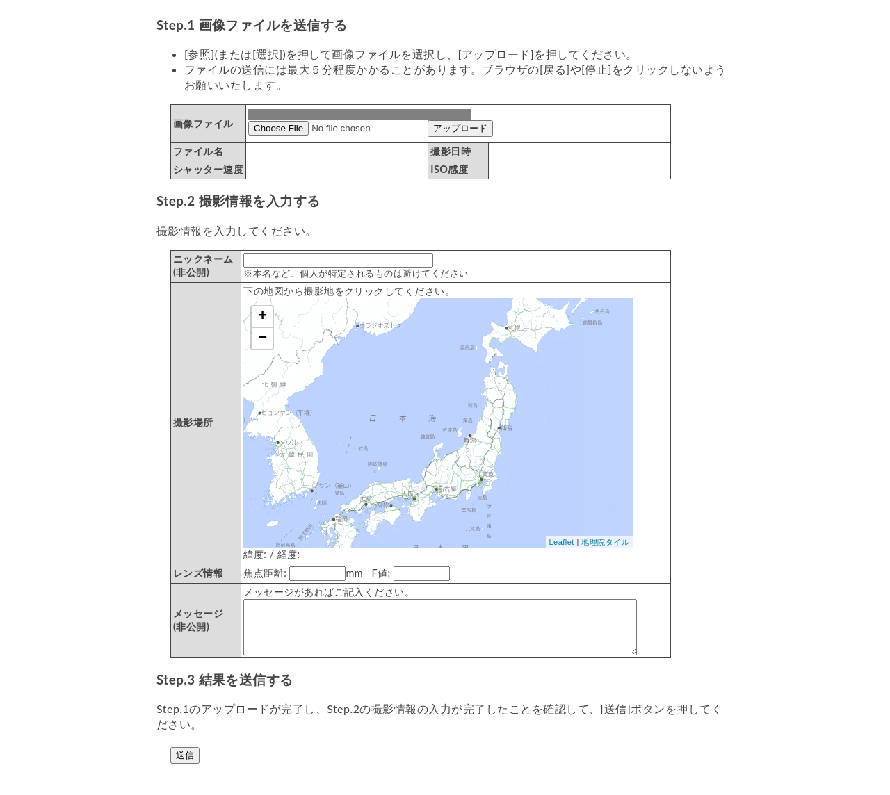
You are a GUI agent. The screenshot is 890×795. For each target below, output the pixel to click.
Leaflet (561, 542)
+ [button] (263, 316)
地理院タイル (605, 542)
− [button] (263, 338)
